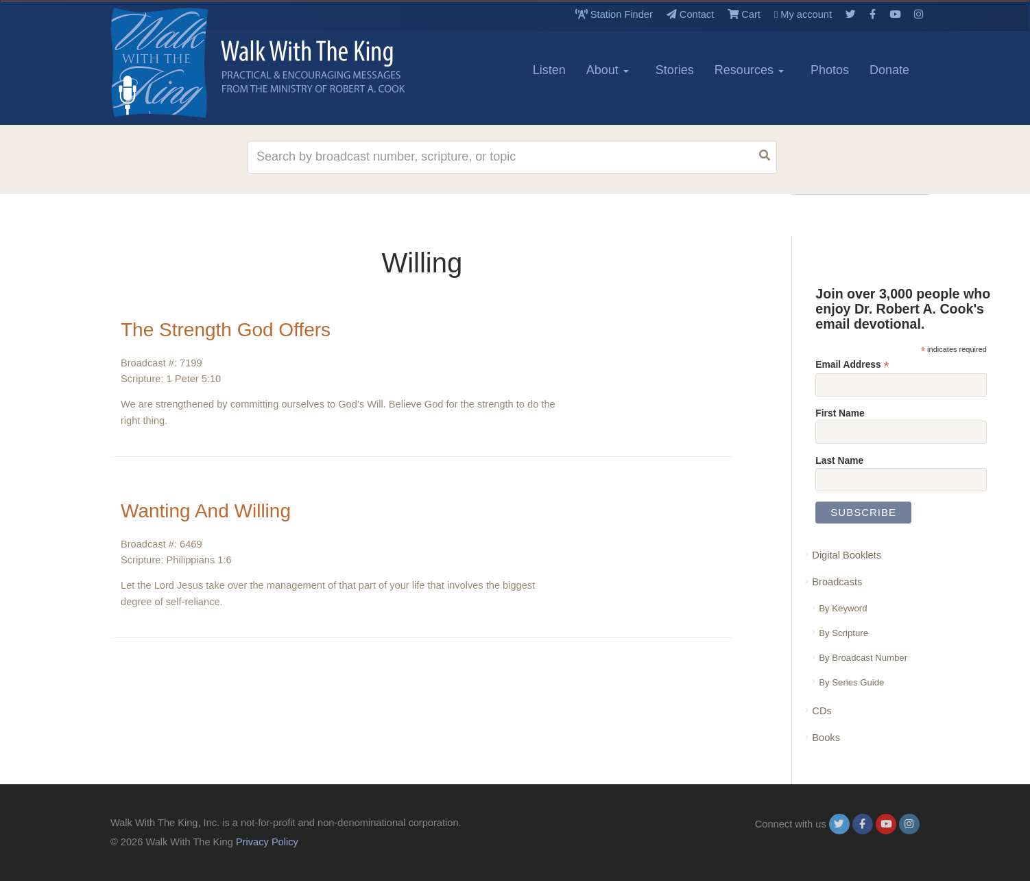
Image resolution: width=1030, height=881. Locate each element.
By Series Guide (851, 682)
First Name (839, 413)
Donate (889, 70)
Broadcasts (837, 581)
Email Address (852, 364)
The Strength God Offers (226, 329)
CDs (821, 710)
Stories (675, 70)
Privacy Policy (267, 841)
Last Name (839, 460)
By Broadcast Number (863, 658)
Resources (749, 70)
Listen (549, 70)
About (607, 70)
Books (826, 737)
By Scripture (843, 633)
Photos (830, 70)
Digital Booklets (846, 555)
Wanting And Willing (206, 510)
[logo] (172, 62)
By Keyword (843, 608)
